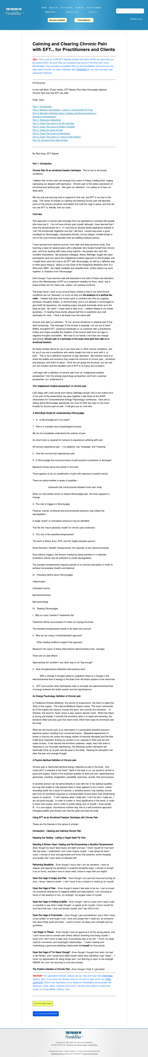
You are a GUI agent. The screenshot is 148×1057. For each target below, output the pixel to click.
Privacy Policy (82, 1045)
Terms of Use (71, 1045)
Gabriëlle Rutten (57, 1054)
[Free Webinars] (84, 20)
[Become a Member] (57, 20)
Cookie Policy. (93, 1045)
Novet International (90, 1054)
